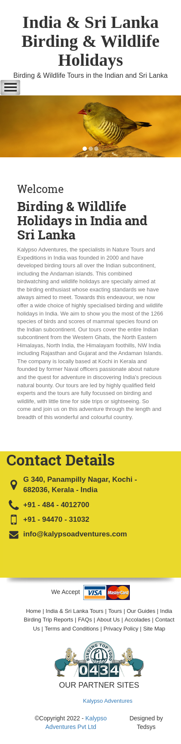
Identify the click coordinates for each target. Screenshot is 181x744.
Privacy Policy (121, 628)
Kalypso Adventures (107, 701)
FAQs (85, 619)
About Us (108, 619)
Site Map (154, 628)
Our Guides (141, 611)
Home (33, 611)
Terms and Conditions (72, 628)
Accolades (137, 619)
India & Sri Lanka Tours (74, 611)
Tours (115, 611)
